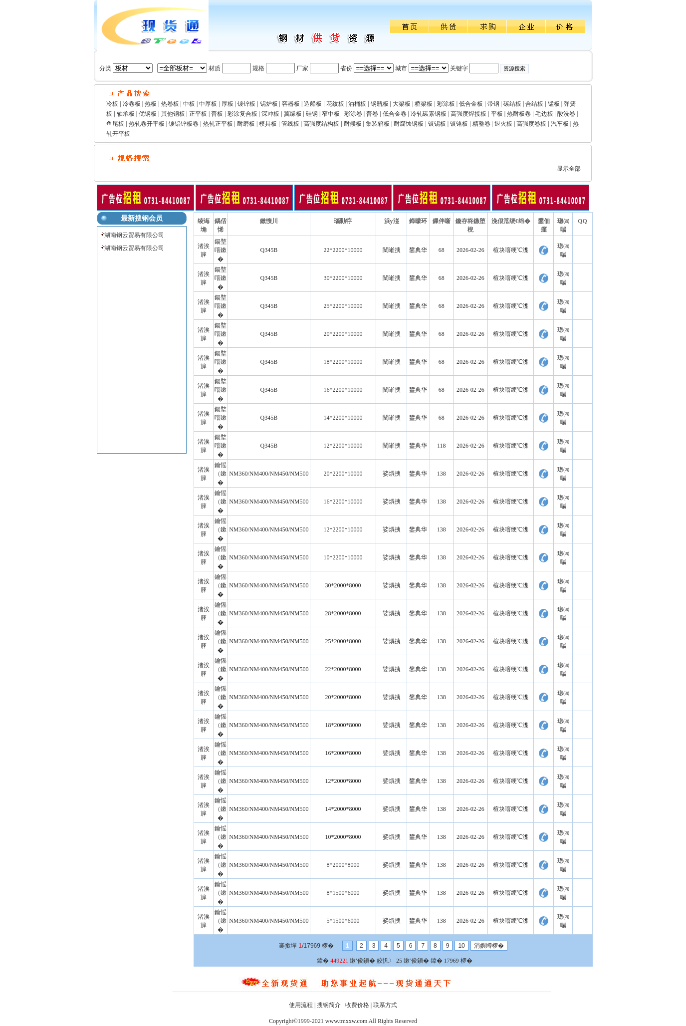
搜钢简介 (329, 1005)
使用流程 (301, 1005)
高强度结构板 (321, 123)
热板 (151, 103)
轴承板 (126, 113)
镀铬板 (459, 123)
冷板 (112, 103)
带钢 (493, 103)
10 (461, 945)
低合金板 (471, 103)
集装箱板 (378, 123)
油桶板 (357, 103)
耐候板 (353, 123)
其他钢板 (173, 113)
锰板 (554, 103)
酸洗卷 (566, 113)
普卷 (372, 113)
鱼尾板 (115, 123)
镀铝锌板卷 (184, 123)
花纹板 (335, 103)
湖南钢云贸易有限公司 (134, 235)
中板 (189, 103)
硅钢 (312, 113)
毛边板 (544, 113)
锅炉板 (269, 103)
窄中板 (331, 113)
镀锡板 (437, 123)
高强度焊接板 (468, 113)
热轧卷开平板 (147, 123)
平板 (497, 113)
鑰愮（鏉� (221, 474)
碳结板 (512, 103)
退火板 (503, 123)
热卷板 (170, 103)
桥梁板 (424, 103)
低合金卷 (395, 113)
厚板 (227, 103)
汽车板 (560, 123)
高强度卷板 (531, 123)
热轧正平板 (218, 123)
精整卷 (481, 123)
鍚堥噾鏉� (221, 250)
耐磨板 (246, 123)
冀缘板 (293, 113)
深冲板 (270, 113)
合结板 (534, 103)
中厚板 (208, 103)
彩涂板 (446, 103)
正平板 (198, 113)
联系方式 (385, 1005)
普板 (217, 113)
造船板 (313, 103)
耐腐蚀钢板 (409, 123)
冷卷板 (132, 103)
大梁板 (402, 103)
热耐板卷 (519, 113)
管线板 (290, 123)
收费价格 (357, 1005)
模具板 (268, 123)
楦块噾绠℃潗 (510, 250)
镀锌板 (246, 103)
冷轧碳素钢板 (429, 113)
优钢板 (148, 113)
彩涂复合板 (242, 113)
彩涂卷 (353, 113)
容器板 (291, 103)
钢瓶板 (380, 103)
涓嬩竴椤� (489, 945)
